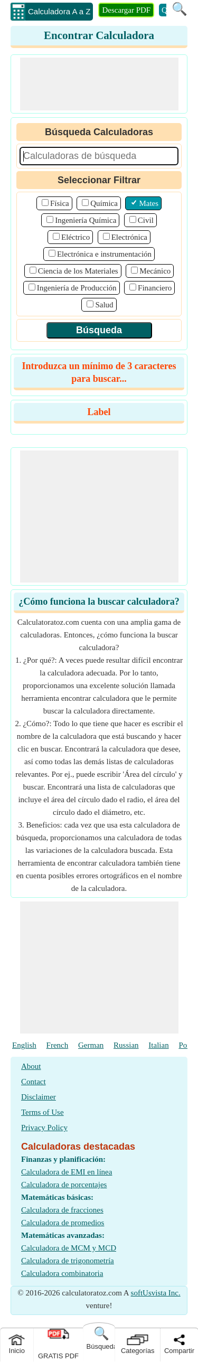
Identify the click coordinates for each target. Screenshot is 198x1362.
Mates (148, 203)
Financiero (155, 288)
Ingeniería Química (85, 220)
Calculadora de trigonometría (67, 1260)
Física (59, 203)
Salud (104, 304)
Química (104, 203)
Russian (126, 1045)
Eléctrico (75, 237)
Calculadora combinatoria (62, 1273)
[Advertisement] (99, 84)
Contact (33, 1081)
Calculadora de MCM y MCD (68, 1248)
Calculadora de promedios (62, 1222)
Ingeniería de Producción (77, 288)
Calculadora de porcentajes (64, 1184)
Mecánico (155, 271)
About (31, 1066)
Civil (146, 220)
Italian (158, 1045)
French (57, 1045)
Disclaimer (38, 1097)
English (24, 1045)
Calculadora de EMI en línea (66, 1172)
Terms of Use (42, 1112)
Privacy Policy (44, 1127)
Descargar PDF (126, 10)
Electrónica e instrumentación (104, 254)
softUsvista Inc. (156, 1293)
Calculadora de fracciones (62, 1210)
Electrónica (129, 237)
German (90, 1045)
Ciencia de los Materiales (78, 271)
